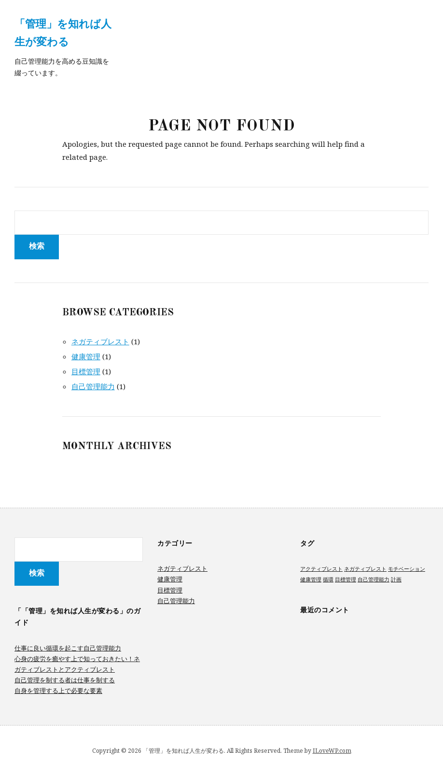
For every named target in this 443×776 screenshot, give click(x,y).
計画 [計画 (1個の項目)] (396, 579)
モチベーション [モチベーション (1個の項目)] (406, 568)
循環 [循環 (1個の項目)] (328, 579)
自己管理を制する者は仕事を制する (64, 680)
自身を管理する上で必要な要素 (58, 690)
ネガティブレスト (100, 341)
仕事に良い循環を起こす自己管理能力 (67, 648)
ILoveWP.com (332, 751)
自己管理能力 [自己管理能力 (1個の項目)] (373, 579)
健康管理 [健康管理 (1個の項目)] (310, 579)
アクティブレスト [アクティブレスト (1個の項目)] (321, 568)
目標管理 (85, 371)
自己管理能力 (93, 386)
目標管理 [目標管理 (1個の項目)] (345, 579)
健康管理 (85, 356)
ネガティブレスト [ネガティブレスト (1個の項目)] (365, 568)
